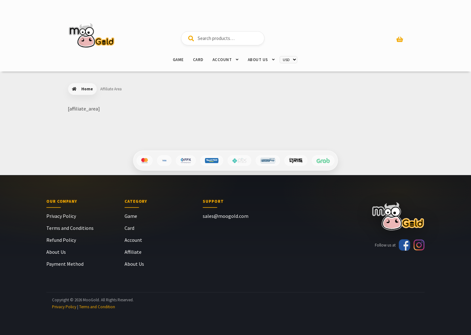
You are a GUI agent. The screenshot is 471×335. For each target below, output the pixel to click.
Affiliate (133, 252)
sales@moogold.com (225, 216)
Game (178, 59)
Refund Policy (61, 240)
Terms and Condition (97, 306)
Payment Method (65, 264)
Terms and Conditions (70, 228)
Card (198, 59)
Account (222, 59)
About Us (258, 59)
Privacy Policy (61, 216)
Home (87, 89)
